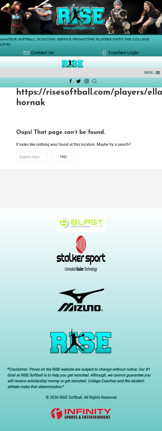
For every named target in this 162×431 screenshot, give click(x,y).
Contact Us (38, 53)
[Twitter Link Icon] (78, 81)
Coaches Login (120, 53)
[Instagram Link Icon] (86, 81)
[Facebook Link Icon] (70, 81)
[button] (149, 72)
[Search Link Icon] (94, 81)
